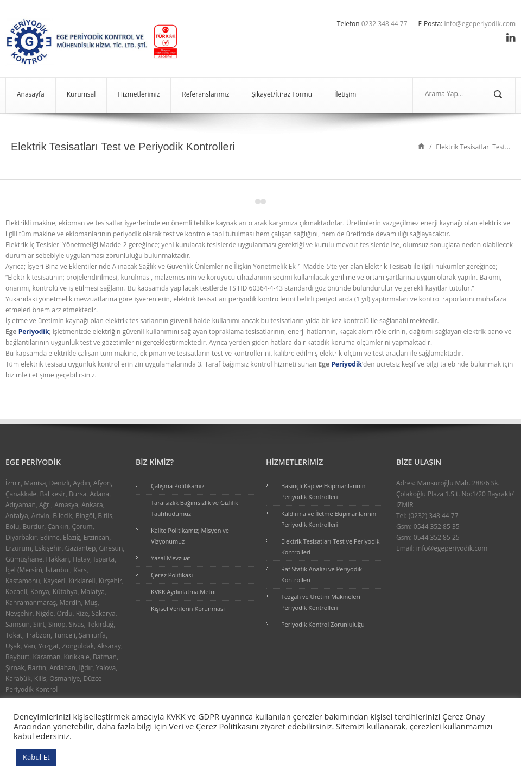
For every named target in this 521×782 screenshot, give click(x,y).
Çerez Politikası (172, 575)
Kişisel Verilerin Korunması (188, 608)
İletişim (345, 94)
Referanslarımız (205, 94)
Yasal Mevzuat (170, 558)
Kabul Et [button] (36, 757)
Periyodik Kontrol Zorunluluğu (323, 624)
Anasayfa (31, 94)
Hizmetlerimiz (139, 94)
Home (421, 145)
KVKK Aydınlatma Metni (183, 592)
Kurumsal (81, 94)
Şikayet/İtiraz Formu (281, 94)
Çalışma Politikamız (177, 486)
